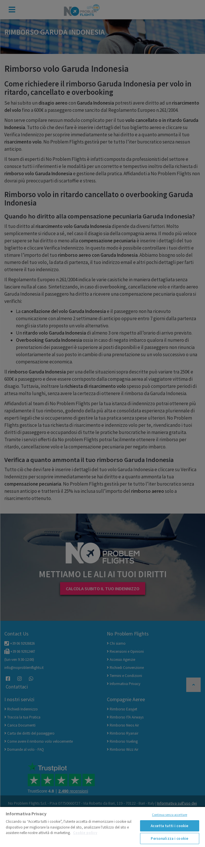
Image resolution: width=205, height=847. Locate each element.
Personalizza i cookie (169, 838)
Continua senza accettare (169, 815)
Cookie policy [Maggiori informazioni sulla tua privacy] (85, 832)
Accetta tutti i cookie (169, 825)
